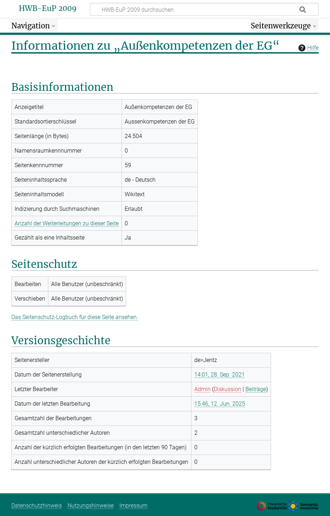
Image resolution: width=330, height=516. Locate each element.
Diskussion (227, 389)
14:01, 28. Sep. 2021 (219, 374)
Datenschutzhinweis (36, 505)
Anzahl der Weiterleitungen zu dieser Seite (67, 223)
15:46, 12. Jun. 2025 (219, 403)
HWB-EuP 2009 (48, 8)
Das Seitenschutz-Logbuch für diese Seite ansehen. (74, 317)
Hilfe (308, 47)
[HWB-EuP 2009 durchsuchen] (204, 9)
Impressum (133, 505)
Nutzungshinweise (90, 505)
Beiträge (255, 389)
